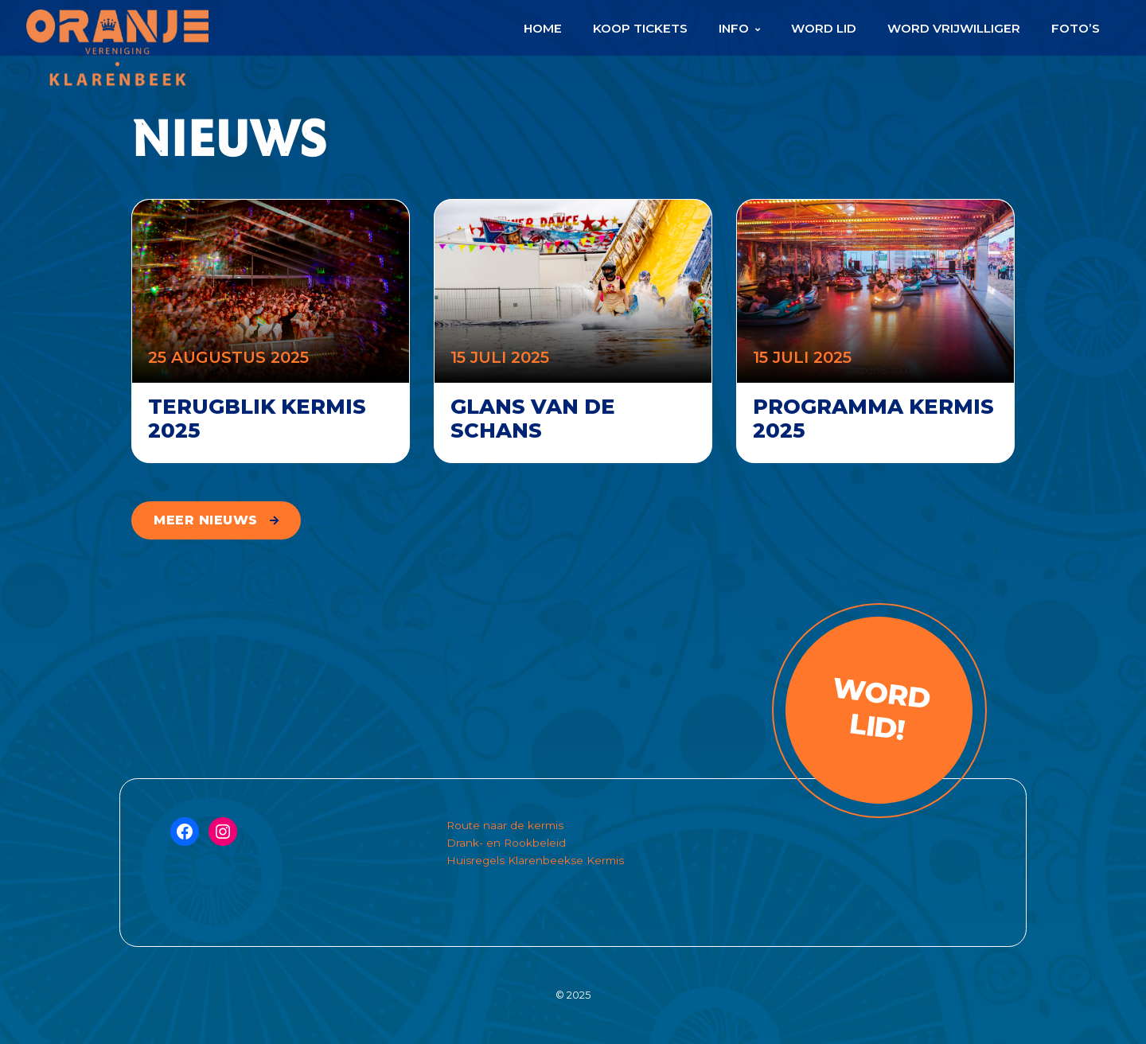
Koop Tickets (640, 28)
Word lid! (880, 709)
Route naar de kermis (504, 825)
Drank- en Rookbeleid (506, 842)
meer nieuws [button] (206, 520)
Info (734, 28)
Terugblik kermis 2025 (257, 418)
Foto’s (1075, 28)
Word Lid (823, 28)
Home (543, 28)
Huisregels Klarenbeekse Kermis (535, 860)
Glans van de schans (532, 418)
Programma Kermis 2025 (873, 418)
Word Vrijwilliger (953, 28)
